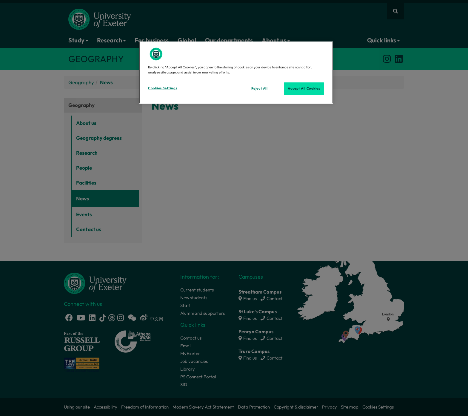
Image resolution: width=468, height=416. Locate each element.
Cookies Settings (162, 88)
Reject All (259, 88)
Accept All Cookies (304, 88)
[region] (236, 73)
